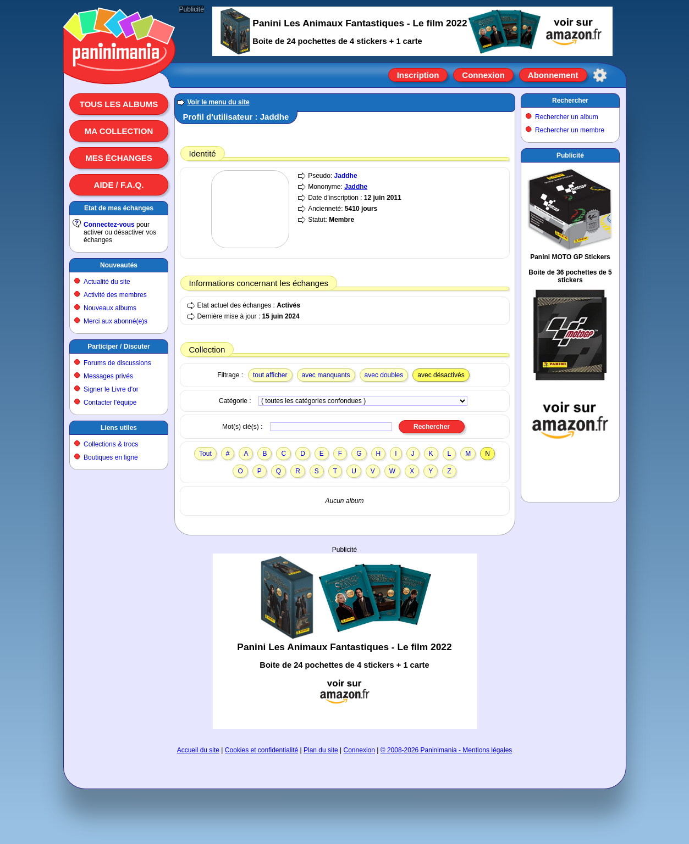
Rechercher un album (566, 117)
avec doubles (384, 375)
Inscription (418, 75)
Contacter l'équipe (110, 402)
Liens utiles (119, 428)
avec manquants (326, 375)
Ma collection (119, 131)
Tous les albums (119, 104)
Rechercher (570, 100)
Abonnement (553, 75)
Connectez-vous (109, 224)
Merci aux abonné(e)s (115, 321)
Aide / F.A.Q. (119, 184)
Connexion (483, 75)
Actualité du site (107, 282)
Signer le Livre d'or (111, 389)
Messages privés (108, 376)
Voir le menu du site (219, 102)
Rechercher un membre (569, 130)
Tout (205, 453)
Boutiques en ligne (111, 457)
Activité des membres (115, 295)
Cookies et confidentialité (261, 750)
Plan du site (321, 750)
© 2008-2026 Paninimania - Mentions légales (446, 750)
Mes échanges (118, 158)
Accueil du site (198, 750)
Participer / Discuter (118, 346)
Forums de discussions (117, 363)
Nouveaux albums (110, 308)
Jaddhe (345, 176)
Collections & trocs (111, 444)
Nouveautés (118, 265)
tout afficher (270, 375)
